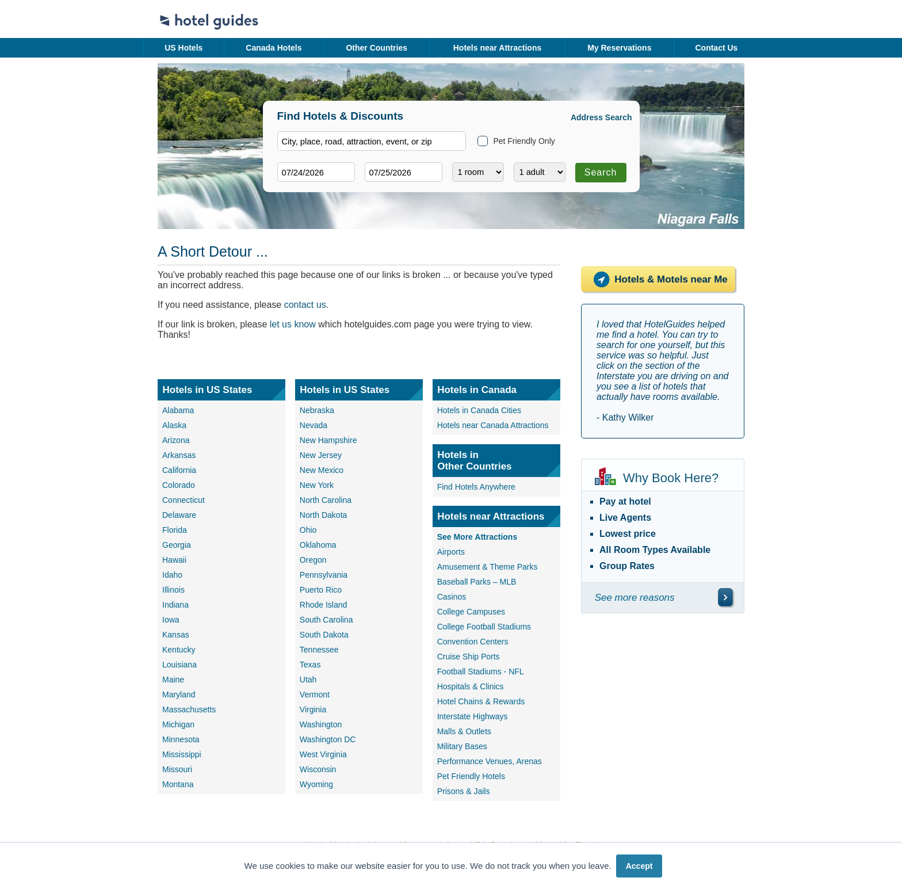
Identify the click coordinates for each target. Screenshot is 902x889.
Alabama (178, 410)
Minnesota (181, 739)
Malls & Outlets (464, 731)
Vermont (315, 694)
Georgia (176, 545)
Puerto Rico (321, 589)
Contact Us (716, 47)
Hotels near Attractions (497, 47)
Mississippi (181, 754)
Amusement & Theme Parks (487, 566)
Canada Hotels (273, 47)
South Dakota (324, 634)
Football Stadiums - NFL (480, 671)
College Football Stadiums (484, 626)
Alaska (174, 425)
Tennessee (319, 649)
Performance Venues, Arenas (489, 761)
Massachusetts (189, 709)
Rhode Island (323, 604)
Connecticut (183, 500)
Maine (173, 679)
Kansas (175, 634)
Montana (177, 784)
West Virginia (323, 754)
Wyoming (316, 784)
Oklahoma (318, 545)
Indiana (175, 604)
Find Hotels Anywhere (476, 486)
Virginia (313, 709)
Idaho (172, 574)
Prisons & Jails (463, 791)
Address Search (601, 117)
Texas (310, 664)
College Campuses (471, 611)
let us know (293, 324)
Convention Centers (473, 641)
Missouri (177, 769)
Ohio (308, 530)
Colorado (178, 485)
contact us (305, 305)
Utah (308, 679)
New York (317, 485)
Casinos (452, 596)
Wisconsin (318, 769)
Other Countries (376, 47)
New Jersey (321, 455)
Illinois (173, 589)
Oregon (313, 559)
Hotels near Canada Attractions (493, 425)
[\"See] (725, 597)
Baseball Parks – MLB (477, 581)
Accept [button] (639, 866)
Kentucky (179, 649)
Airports (451, 551)
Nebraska (317, 410)
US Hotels (183, 47)
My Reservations (619, 47)
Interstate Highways (472, 716)
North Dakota (323, 515)
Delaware (179, 515)
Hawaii (174, 559)
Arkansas (179, 455)
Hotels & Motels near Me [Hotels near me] (658, 279)
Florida (174, 530)
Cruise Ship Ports (468, 656)
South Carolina (326, 619)
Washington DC (328, 739)
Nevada (313, 425)
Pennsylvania (323, 574)
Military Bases (462, 746)
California (179, 470)
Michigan (178, 724)
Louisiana (179, 664)
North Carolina (325, 500)
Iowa (170, 619)
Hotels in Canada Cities (479, 410)
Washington (321, 724)
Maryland (179, 694)
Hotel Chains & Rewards (481, 701)
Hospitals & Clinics (470, 686)
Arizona (175, 440)
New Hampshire (328, 440)
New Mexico (321, 470)
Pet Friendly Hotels (471, 776)
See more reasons (635, 597)
